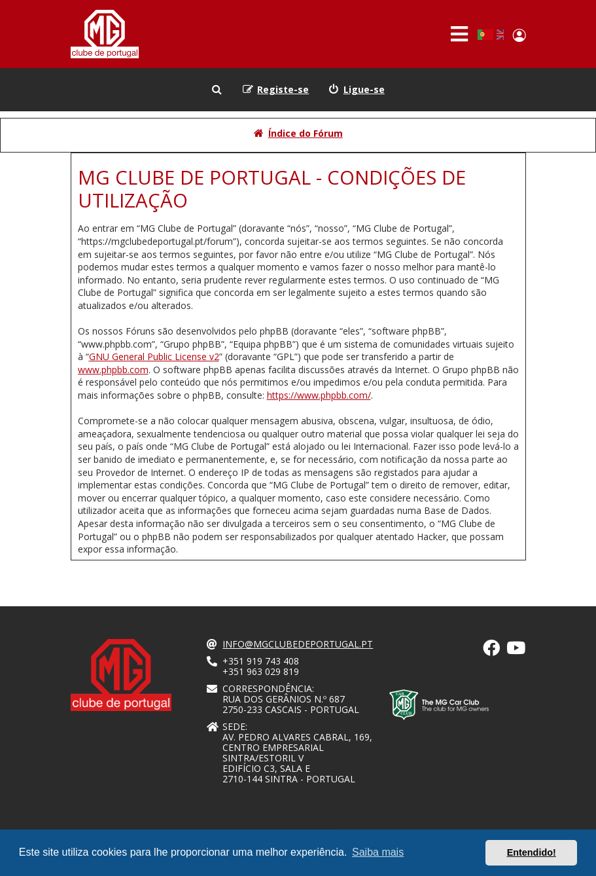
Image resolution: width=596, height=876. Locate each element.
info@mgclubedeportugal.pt (297, 644)
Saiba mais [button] (378, 852)
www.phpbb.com (113, 369)
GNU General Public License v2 (154, 356)
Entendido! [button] (531, 852)
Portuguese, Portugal (485, 34)
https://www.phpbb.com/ (319, 395)
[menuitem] (356, 89)
